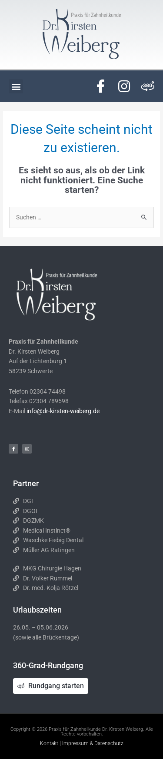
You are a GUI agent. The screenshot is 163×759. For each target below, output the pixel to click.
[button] (16, 86)
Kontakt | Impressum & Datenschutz (81, 743)
